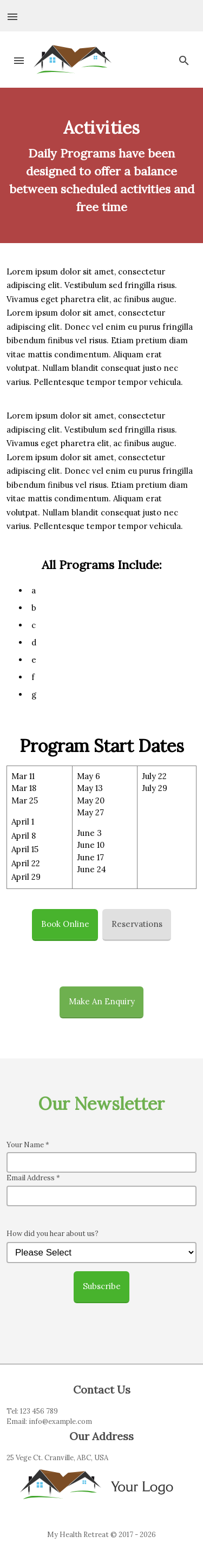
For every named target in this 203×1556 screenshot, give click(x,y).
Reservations (137, 924)
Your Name (27, 1144)
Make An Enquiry (102, 1001)
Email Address (33, 1177)
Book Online (65, 924)
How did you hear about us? (52, 1233)
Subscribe (102, 1286)
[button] (13, 15)
